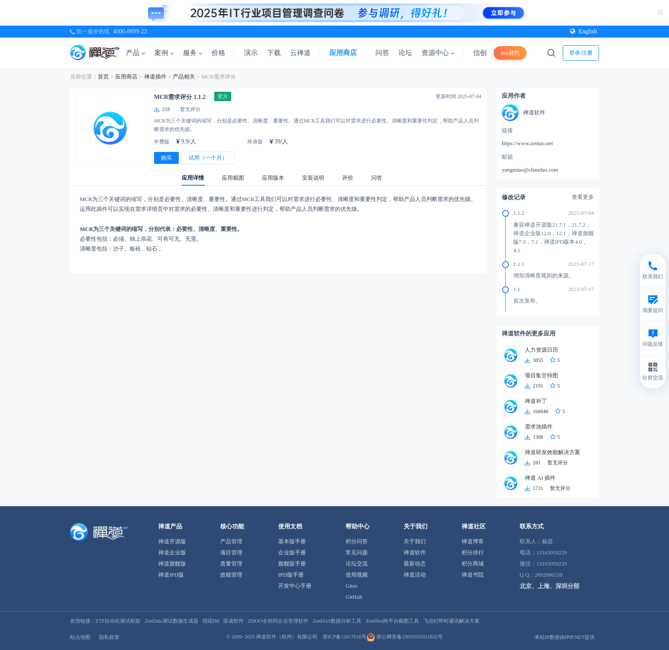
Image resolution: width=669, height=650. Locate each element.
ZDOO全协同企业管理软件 (278, 621)
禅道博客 (473, 541)
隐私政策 (109, 637)
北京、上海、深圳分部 (549, 586)
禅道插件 (155, 76)
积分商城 (473, 563)
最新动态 (415, 563)
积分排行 (473, 552)
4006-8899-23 (130, 31)
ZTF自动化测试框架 (118, 621)
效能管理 (231, 574)
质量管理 (231, 563)
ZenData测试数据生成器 (171, 621)
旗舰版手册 (292, 563)
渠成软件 (233, 621)
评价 (347, 178)
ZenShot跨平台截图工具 (392, 621)
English (583, 31)
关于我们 (415, 541)
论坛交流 (357, 563)
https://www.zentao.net (527, 143)
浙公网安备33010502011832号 (404, 637)
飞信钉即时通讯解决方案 (451, 621)
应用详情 (193, 178)
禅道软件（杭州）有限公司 (286, 637)
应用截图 (233, 178)
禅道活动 (415, 574)
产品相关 (184, 76)
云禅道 (300, 52)
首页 (103, 76)
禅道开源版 (172, 541)
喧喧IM (211, 621)
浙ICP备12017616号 (344, 637)
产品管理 (231, 541)
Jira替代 (510, 53)
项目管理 (231, 552)
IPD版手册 (291, 574)
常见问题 (357, 552)
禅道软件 (415, 552)
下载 (274, 52)
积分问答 (357, 541)
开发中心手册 (294, 586)
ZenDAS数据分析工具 (337, 621)
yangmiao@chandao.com (530, 169)
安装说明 (313, 178)
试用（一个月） (208, 157)
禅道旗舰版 (172, 563)
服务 (192, 52)
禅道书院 (473, 574)
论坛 (405, 52)
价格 (218, 52)
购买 (166, 157)
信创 (480, 52)
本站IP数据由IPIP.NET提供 (565, 637)
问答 (382, 52)
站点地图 (80, 637)
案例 (164, 52)
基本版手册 (292, 541)
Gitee (352, 586)
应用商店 (343, 52)
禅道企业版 (172, 552)
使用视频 (357, 574)
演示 (251, 52)
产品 (135, 52)
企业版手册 (292, 552)
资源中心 (438, 52)
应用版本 (273, 178)
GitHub (354, 597)
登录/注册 (581, 53)
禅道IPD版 (171, 574)
